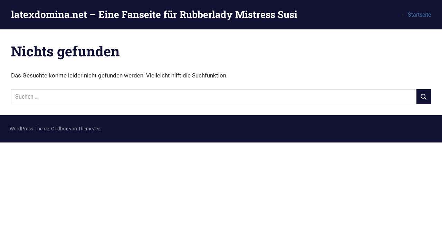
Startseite (419, 14)
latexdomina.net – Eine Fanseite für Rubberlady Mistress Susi (154, 14)
